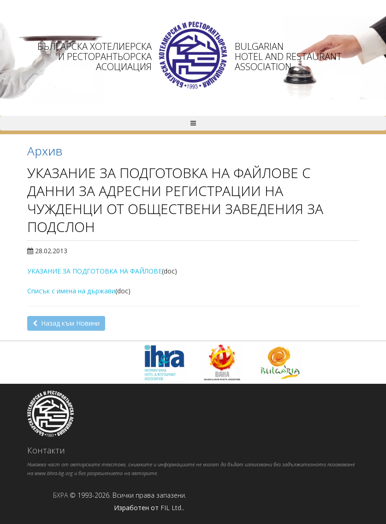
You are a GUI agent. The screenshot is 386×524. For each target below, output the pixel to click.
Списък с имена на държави (71, 290)
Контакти (46, 450)
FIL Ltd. (171, 507)
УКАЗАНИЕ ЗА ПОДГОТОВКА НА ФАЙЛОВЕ (94, 271)
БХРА (60, 495)
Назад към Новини (66, 323)
